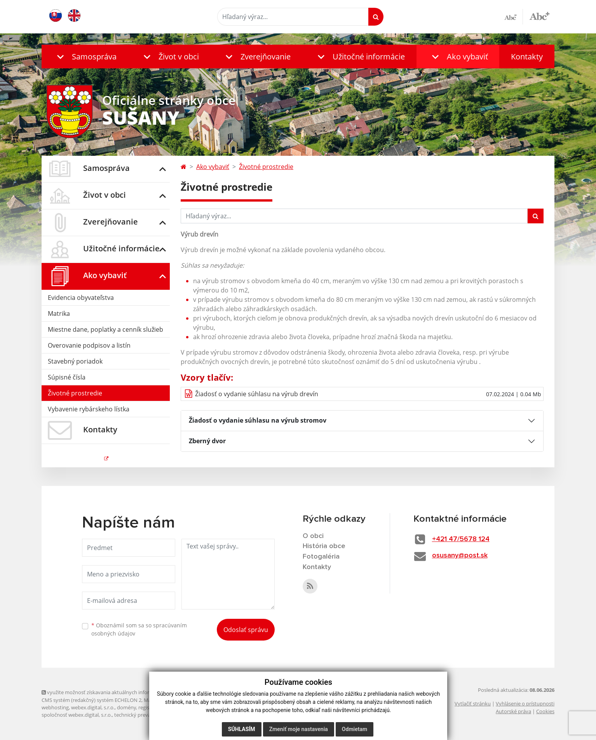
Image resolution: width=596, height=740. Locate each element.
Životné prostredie (75, 393)
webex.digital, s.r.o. (93, 707)
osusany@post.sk (460, 555)
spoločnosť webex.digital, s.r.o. (77, 714)
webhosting (55, 707)
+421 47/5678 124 (461, 539)
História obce (324, 546)
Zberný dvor (207, 441)
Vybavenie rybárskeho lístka (88, 409)
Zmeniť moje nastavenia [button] (298, 729)
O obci (313, 536)
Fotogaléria (321, 556)
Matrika (59, 313)
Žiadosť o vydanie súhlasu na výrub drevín (256, 394)
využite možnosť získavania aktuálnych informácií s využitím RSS (118, 692)
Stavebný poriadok (75, 361)
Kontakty (527, 56)
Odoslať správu (245, 629)
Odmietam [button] (354, 729)
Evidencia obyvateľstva (81, 297)
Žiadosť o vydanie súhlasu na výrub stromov (257, 420)
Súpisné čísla (66, 377)
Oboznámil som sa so (139, 629)
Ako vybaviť (212, 166)
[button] (85, 56)
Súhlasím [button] (241, 729)
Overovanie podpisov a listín (89, 345)
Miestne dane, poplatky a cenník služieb (105, 329)
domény (126, 707)
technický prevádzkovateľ (143, 714)
